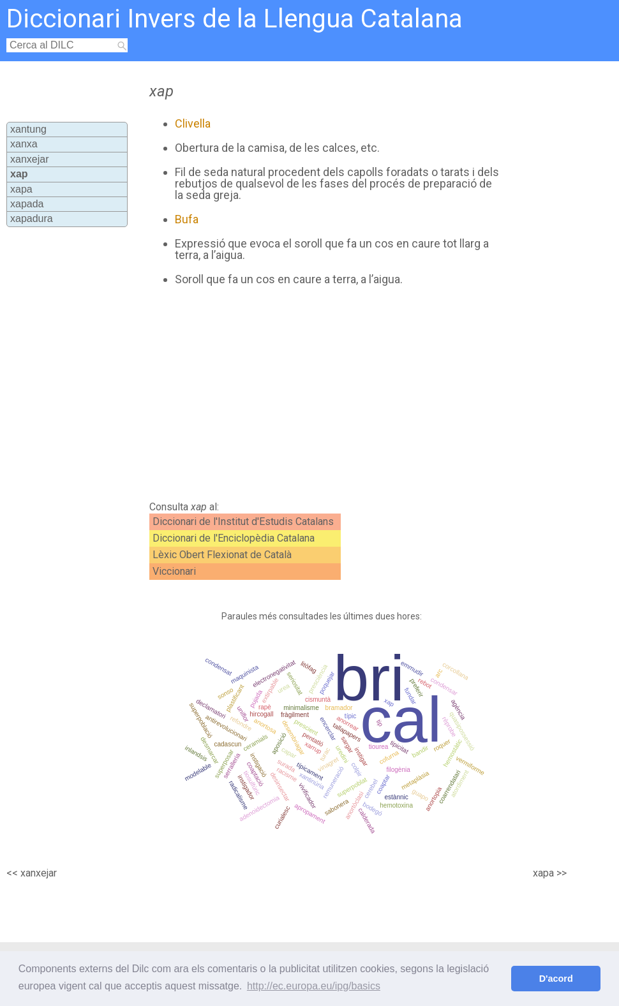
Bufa (186, 219)
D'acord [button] (556, 978)
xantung (28, 129)
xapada (27, 203)
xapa (21, 189)
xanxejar (29, 159)
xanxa (24, 143)
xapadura (31, 218)
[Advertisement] (316, 393)
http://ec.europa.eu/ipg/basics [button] (313, 985)
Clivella (193, 123)
